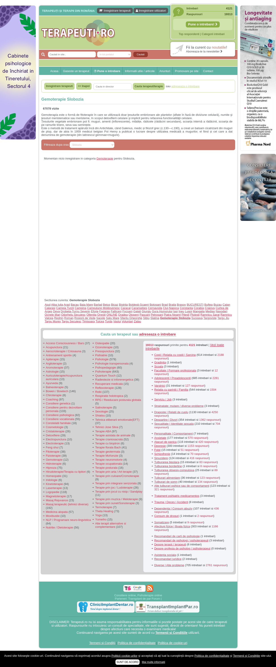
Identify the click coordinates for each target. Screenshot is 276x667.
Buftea (208, 304)
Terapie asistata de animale (112, 435)
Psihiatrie (101, 355)
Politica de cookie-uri (172, 643)
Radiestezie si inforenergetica (114, 379)
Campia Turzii (65, 308)
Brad (165, 304)
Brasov (181, 304)
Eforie (94, 311)
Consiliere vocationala (60, 419)
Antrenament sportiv (59, 355)
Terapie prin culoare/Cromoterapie (117, 476)
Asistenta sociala (165, 555)
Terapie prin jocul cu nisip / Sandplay (118, 491)
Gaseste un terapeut (76, 71)
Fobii (157, 450)
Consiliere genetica (58, 403)
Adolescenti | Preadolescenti (172, 378)
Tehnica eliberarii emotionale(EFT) (117, 419)
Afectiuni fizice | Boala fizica (172, 526)
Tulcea (100, 321)
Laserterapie (54, 488)
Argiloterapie (54, 363)
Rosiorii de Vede (85, 318)
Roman (68, 318)
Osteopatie (102, 343)
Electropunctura (56, 439)
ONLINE (112, 314)
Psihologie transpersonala (112, 363)
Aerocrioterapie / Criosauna (63, 351)
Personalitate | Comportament (173, 433)
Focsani (127, 311)
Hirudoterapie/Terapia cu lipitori (66, 471)
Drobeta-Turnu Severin (75, 311)
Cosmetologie (55, 427)
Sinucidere (161, 458)
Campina (80, 308)
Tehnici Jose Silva (106, 427)
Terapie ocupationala (108, 463)
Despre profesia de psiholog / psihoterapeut (182, 548)
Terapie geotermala (107, 451)
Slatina (154, 318)
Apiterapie (52, 359)
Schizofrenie (162, 454)
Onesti (101, 314)
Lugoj (188, 311)
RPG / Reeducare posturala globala (118, 400)
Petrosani (157, 314)
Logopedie (52, 492)
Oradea (123, 314)
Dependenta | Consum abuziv (173, 508)
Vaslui (117, 321)
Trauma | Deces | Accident (171, 502)
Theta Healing (104, 511)
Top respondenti (189, 34)
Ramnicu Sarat (210, 314)
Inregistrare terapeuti (115, 10)
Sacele (100, 318)
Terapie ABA (103, 431)
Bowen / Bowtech (57, 391)
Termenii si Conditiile (171, 632)
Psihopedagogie (105, 367)
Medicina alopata (57, 512)
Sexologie (101, 411)
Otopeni (134, 314)
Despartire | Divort (166, 419)
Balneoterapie (55, 387)
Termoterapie (103, 507)
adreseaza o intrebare (157, 334)
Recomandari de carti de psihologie (177, 536)
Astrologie (52, 371)
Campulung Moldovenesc (103, 308)
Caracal (126, 308)
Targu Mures (53, 321)
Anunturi (164, 71)
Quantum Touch (105, 375)
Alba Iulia (57, 304)
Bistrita (123, 304)
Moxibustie (53, 516)
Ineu (181, 311)
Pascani (145, 314)
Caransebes (139, 308)
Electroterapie (55, 443)
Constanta (186, 308)
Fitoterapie (52, 451)
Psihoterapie (103, 371)
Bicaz (114, 304)
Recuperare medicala (109, 383)
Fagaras (104, 311)
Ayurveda (52, 383)
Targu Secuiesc (72, 321)
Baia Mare (86, 304)
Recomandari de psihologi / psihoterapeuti (181, 540)
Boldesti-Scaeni (139, 304)
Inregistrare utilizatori (151, 10)
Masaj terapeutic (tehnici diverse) (67, 504)
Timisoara (88, 321)
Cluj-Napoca (171, 308)
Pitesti (185, 314)
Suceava (197, 318)
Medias (210, 311)
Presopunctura (104, 351)
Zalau (137, 321)
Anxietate (160, 437)
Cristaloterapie (55, 431)
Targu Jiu (223, 318)
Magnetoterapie (56, 496)
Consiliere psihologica (60, 415)
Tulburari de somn (166, 481)
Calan (226, 304)
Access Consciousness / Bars (65, 343)
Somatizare (161, 522)
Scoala (158, 366)
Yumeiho (101, 519)
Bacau (75, 304)
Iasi (175, 311)
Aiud (47, 304)
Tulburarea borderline (168, 466)
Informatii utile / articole (140, 71)
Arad (67, 304)
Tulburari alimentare (167, 477)
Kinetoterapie (54, 484)
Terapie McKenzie (106, 455)
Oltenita (91, 314)
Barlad (98, 304)
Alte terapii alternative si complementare (110, 525)
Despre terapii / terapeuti (170, 544)
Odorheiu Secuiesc (73, 314)
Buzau (217, 304)
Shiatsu (100, 415)
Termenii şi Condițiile (246, 655)
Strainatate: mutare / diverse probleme (179, 406)
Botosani (155, 304)
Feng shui (52, 447)
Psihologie (102, 359)
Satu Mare (112, 318)
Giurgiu (146, 311)
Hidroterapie (54, 463)
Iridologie (52, 480)
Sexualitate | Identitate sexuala (174, 423)
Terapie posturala (106, 467)
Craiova (210, 308)
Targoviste (210, 318)
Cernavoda (155, 308)
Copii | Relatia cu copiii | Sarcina (175, 354)
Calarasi (50, 308)
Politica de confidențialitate (136, 643)
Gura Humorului (162, 311)
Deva (56, 311)
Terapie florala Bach (108, 447)
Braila (172, 304)
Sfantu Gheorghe (131, 318)
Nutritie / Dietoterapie (59, 527)
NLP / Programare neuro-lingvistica (68, 520)
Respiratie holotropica (109, 396)
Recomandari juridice (168, 559)
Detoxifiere (53, 435)
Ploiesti (195, 314)
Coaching (52, 399)
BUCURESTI (195, 304)
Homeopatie (53, 476)
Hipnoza (51, 467)
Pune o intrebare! (202, 24)
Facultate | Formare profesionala (175, 370)
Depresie (160, 445)
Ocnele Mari (52, 314)
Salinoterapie (103, 407)
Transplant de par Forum (144, 598)
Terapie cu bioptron (107, 443)
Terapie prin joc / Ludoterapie (114, 487)
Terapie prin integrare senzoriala (116, 483)
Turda (108, 321)
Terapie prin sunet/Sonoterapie (115, 503)
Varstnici (159, 385)
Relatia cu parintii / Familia (171, 389)
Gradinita (160, 362)
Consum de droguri (166, 516)
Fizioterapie (53, 455)
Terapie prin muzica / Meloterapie (116, 499)
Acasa (54, 71)
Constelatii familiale (58, 423)
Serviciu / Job (163, 399)
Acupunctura (54, 347)
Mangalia (199, 311)
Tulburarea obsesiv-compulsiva (174, 470)
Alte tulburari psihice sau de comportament (181, 485)
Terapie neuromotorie (109, 459)
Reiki (98, 392)
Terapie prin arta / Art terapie (113, 471)
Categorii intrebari (213, 34)
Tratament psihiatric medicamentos (176, 495)
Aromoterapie (54, 367)
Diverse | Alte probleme (169, 565)
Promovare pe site (187, 71)
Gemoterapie (104, 158)
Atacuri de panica (165, 441)
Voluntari (127, 321)
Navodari (221, 311)
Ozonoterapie (104, 347)
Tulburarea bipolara (166, 462)
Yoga (98, 515)
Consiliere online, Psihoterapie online (138, 595)
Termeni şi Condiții (102, 643)
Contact (208, 71)
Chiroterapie (54, 395)
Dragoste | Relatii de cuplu (171, 412)
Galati (137, 311)
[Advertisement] (18, 157)
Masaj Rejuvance (57, 500)
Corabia (199, 308)
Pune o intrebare (107, 71)
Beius (106, 304)
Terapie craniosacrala (109, 439)
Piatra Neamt (172, 314)
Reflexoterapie (104, 387)
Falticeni (116, 311)
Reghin (58, 318)
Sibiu (146, 318)
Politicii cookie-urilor (124, 655)
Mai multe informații (153, 662)
